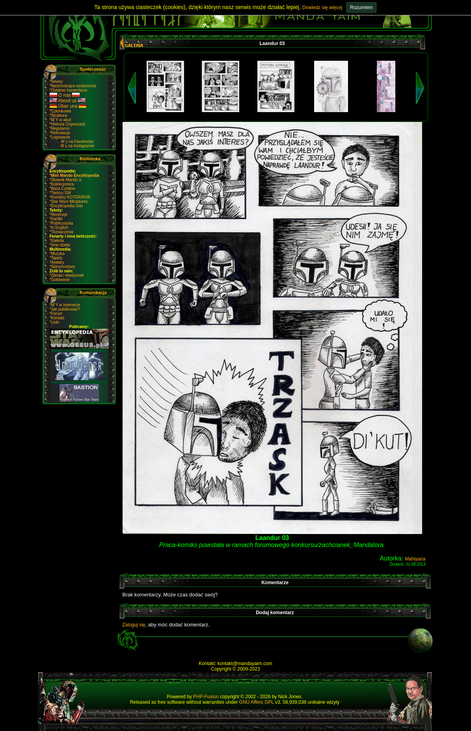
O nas (65, 95)
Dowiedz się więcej (322, 7)
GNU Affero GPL (256, 702)
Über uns (68, 106)
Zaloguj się (134, 625)
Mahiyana (415, 559)
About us (67, 100)
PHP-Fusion (206, 696)
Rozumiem (361, 7)
